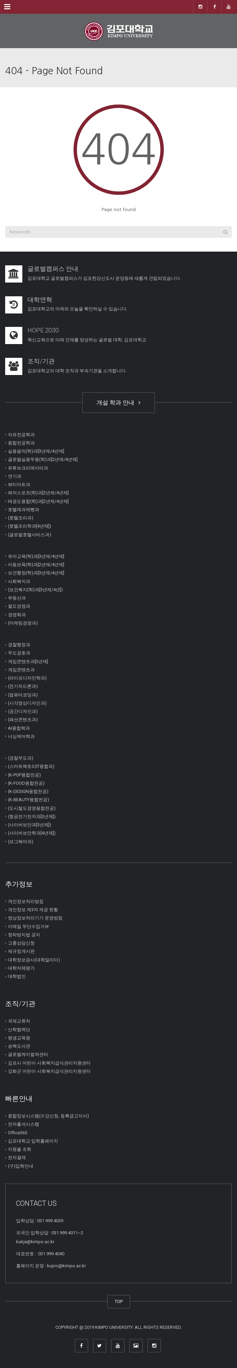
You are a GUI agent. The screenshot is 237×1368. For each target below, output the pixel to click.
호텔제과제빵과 (23, 509)
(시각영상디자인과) (27, 703)
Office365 (17, 1132)
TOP (119, 1301)
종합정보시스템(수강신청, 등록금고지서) (48, 1115)
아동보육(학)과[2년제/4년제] (36, 564)
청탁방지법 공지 (24, 934)
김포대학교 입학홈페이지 (33, 1141)
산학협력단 (19, 1029)
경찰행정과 (19, 644)
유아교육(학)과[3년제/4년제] (36, 556)
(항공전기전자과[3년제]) (32, 816)
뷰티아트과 (19, 484)
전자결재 (17, 1157)
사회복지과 (19, 581)
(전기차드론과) (23, 686)
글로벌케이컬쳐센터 (28, 1054)
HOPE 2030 (43, 330)
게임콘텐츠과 (21, 669)
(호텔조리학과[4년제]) (29, 526)
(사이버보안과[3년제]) (29, 824)
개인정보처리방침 (26, 901)
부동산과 (17, 597)
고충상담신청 (21, 943)
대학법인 (17, 976)
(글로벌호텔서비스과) (29, 534)
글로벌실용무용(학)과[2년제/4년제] (43, 459)
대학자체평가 (21, 968)
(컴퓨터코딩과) (23, 694)
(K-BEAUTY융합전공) (28, 799)
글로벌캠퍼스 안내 (52, 268)
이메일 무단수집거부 (28, 926)
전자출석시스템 (23, 1124)
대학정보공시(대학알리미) (34, 959)
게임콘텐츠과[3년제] (28, 661)
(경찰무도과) (20, 758)
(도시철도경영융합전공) (32, 807)
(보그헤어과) (20, 841)
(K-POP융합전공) (24, 774)
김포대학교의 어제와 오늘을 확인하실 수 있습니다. (77, 308)
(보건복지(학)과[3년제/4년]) (35, 589)
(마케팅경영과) (23, 623)
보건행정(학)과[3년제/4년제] (36, 572)
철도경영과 (19, 606)
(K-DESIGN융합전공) (28, 791)
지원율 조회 (19, 1149)
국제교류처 (19, 1021)
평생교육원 (19, 1037)
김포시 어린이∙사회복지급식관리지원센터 (49, 1062)
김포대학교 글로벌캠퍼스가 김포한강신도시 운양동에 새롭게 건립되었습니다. (104, 278)
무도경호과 (19, 652)
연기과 (14, 476)
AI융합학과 (19, 727)
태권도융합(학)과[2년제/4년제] (38, 501)
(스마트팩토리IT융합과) (31, 766)
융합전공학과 (21, 442)
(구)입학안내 (20, 1165)
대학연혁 (39, 299)
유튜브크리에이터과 (28, 467)
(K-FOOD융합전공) (26, 783)
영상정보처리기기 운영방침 (35, 917)
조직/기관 (41, 361)
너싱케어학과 (21, 736)
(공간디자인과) (23, 711)
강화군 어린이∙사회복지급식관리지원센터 (49, 1071)
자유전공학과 (21, 434)
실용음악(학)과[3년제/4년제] (36, 451)
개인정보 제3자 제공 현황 (33, 909)
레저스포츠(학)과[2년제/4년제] (38, 492)
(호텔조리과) (20, 517)
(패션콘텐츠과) (23, 719)
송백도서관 (19, 1046)
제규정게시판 (21, 951)
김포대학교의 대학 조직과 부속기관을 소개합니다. (76, 370)
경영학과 (17, 614)
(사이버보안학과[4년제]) (32, 833)
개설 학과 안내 (118, 402)
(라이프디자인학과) (27, 678)
